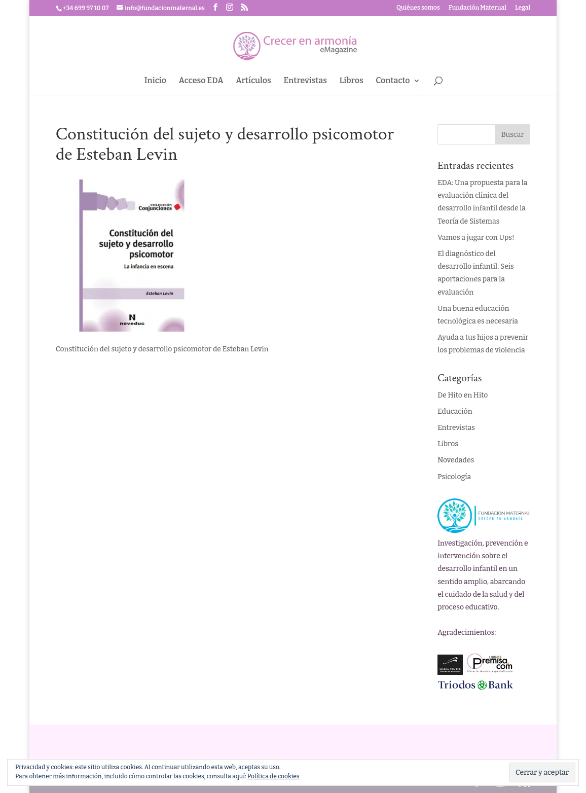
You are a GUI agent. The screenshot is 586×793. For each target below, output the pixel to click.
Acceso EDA (201, 81)
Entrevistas (305, 81)
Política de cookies (273, 776)
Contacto (393, 81)
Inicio (155, 81)
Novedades (455, 460)
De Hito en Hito (462, 395)
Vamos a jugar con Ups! (476, 237)
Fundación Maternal (477, 8)
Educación (454, 411)
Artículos (253, 81)
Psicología (454, 477)
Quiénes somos (418, 8)
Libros (351, 81)
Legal (522, 8)
